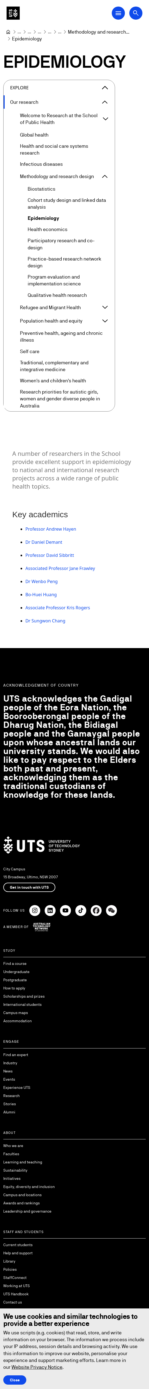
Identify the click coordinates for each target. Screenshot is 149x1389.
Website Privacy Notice (37, 1367)
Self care (29, 351)
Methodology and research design (57, 176)
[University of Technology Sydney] (8, 32)
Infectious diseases (41, 164)
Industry (10, 1063)
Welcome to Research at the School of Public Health (59, 119)
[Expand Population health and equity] (105, 321)
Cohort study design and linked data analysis (67, 203)
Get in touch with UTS (29, 887)
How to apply (14, 988)
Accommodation (17, 1021)
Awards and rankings (21, 1203)
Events (9, 1079)
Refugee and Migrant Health (50, 307)
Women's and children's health (53, 380)
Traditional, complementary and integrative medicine (54, 366)
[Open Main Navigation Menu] (118, 13)
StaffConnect (15, 1277)
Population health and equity (51, 321)
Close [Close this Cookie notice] (15, 1380)
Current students (18, 1245)
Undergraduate (16, 972)
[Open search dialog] (135, 13)
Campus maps (15, 1013)
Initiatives (12, 1178)
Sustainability (15, 1170)
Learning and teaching (22, 1162)
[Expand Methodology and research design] (105, 176)
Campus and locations (22, 1195)
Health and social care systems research (54, 149)
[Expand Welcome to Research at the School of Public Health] (105, 119)
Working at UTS (16, 1286)
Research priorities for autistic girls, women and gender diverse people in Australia (60, 399)
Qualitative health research (57, 295)
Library (9, 1261)
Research (11, 1096)
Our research (24, 102)
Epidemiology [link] (27, 39)
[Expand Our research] (105, 102)
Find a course (15, 963)
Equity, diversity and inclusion (29, 1187)
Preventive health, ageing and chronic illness (61, 336)
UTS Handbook (16, 1294)
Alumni (9, 1112)
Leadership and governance (27, 1211)
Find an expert (15, 1055)
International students (22, 1004)
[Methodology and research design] (98, 31)
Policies (10, 1269)
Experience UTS (16, 1087)
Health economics (47, 229)
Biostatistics (41, 189)
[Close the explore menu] (105, 87)
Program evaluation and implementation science (54, 280)
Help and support (18, 1253)
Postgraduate (15, 980)
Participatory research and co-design (61, 244)
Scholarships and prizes (24, 996)
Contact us (12, 1302)
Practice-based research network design (64, 262)
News (8, 1071)
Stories (9, 1104)
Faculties (11, 1154)
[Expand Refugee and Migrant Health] (105, 307)
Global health (34, 135)
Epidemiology (43, 218)
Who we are (13, 1146)
